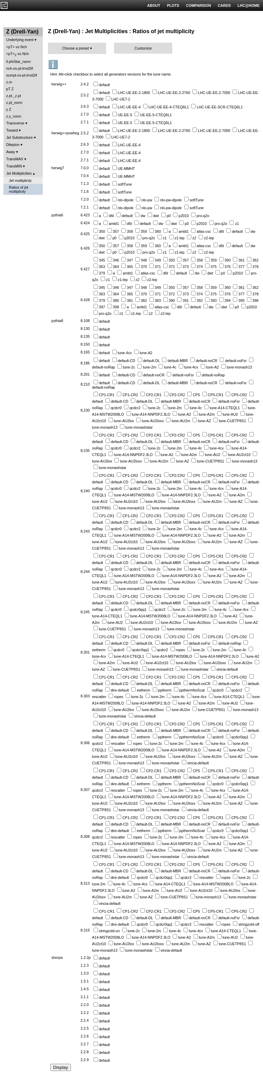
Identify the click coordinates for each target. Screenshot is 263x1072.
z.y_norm (13, 116)
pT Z (10, 89)
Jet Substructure (19, 137)
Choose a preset (75, 48)
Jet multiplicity (20, 180)
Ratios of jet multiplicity (18, 189)
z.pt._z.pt (13, 96)
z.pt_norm (14, 102)
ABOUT (153, 5)
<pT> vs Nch (16, 47)
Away (10, 152)
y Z (8, 109)
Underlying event (20, 40)
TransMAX (14, 159)
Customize (143, 48)
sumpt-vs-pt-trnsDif (21, 75)
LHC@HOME (249, 5)
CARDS (224, 5)
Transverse (15, 123)
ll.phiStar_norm (18, 61)
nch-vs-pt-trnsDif (19, 68)
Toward (12, 130)
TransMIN (14, 166)
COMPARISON (198, 5)
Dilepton (13, 145)
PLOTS (173, 5)
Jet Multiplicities (19, 173)
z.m (9, 82)
